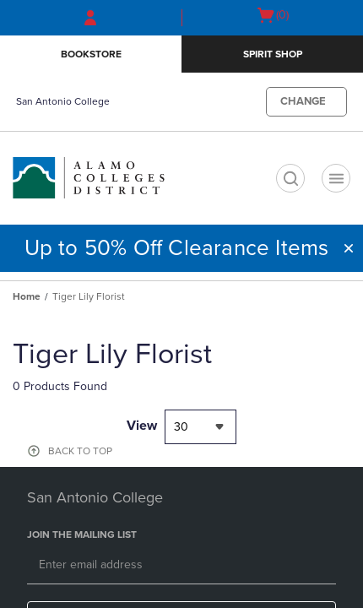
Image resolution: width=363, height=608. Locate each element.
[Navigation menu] (336, 178)
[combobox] (200, 427)
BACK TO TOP (80, 451)
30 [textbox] (181, 427)
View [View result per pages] (142, 425)
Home (27, 296)
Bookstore (91, 54)
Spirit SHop (272, 54)
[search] (290, 178)
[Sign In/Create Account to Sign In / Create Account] (90, 18)
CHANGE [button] (303, 101)
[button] (348, 248)
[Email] (181, 565)
